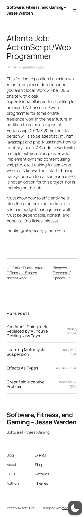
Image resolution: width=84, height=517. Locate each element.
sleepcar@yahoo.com (45, 230)
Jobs (40, 67)
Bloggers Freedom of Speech (62, 272)
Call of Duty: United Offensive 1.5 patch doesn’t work (25, 272)
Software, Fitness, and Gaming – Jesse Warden (42, 418)
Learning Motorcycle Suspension (26, 351)
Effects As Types (22, 368)
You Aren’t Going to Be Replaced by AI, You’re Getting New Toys (27, 331)
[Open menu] (74, 10)
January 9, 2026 (66, 368)
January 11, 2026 (71, 331)
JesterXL (28, 67)
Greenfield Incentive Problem (26, 384)
